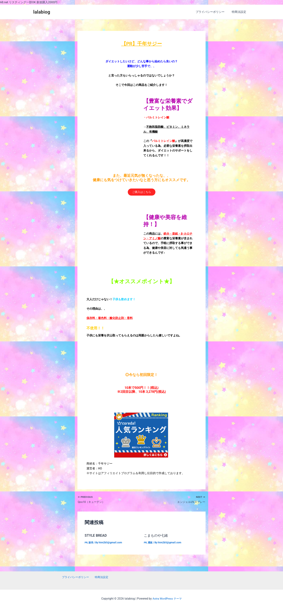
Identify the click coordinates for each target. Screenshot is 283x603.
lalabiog (41, 12)
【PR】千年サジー (141, 43)
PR (86, 542)
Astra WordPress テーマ (167, 598)
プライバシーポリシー (212, 12)
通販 (150, 542)
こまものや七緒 (156, 536)
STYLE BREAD (96, 536)
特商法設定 (239, 12)
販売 (91, 542)
